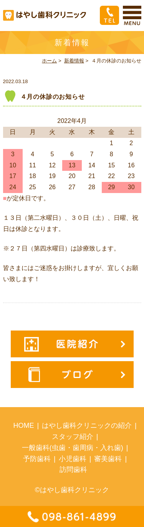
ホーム (49, 61)
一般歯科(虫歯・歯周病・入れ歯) (72, 448)
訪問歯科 (73, 469)
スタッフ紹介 (72, 436)
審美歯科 (108, 459)
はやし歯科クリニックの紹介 (87, 425)
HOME (23, 425)
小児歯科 (72, 459)
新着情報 (74, 61)
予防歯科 (37, 459)
